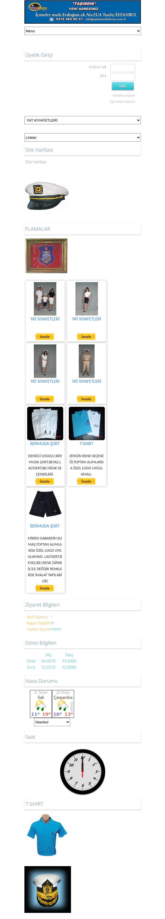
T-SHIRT (86, 443)
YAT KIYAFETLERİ (45, 319)
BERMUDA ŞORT (45, 443)
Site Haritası (36, 161)
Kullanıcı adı (97, 67)
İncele (45, 336)
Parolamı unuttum (124, 95)
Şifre (103, 75)
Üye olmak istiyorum (122, 102)
